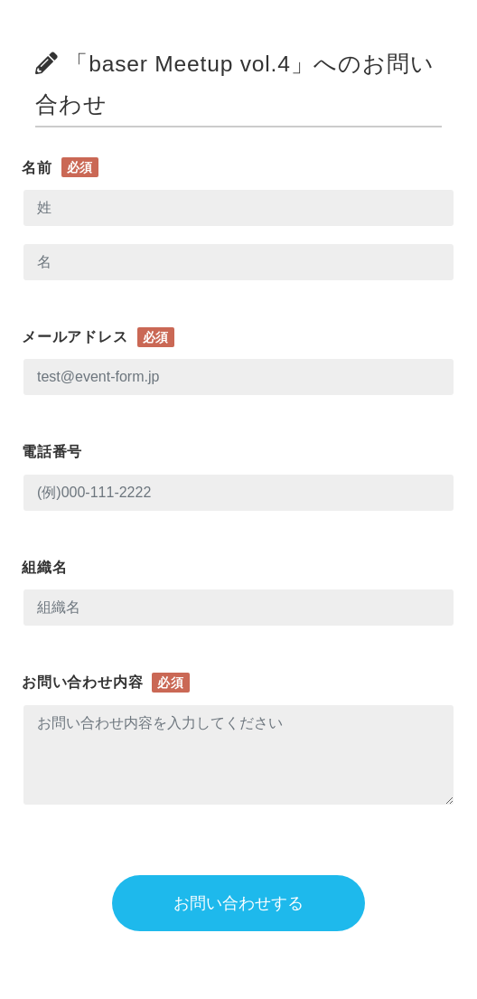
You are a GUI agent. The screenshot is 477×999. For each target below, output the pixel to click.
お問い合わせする (238, 903)
